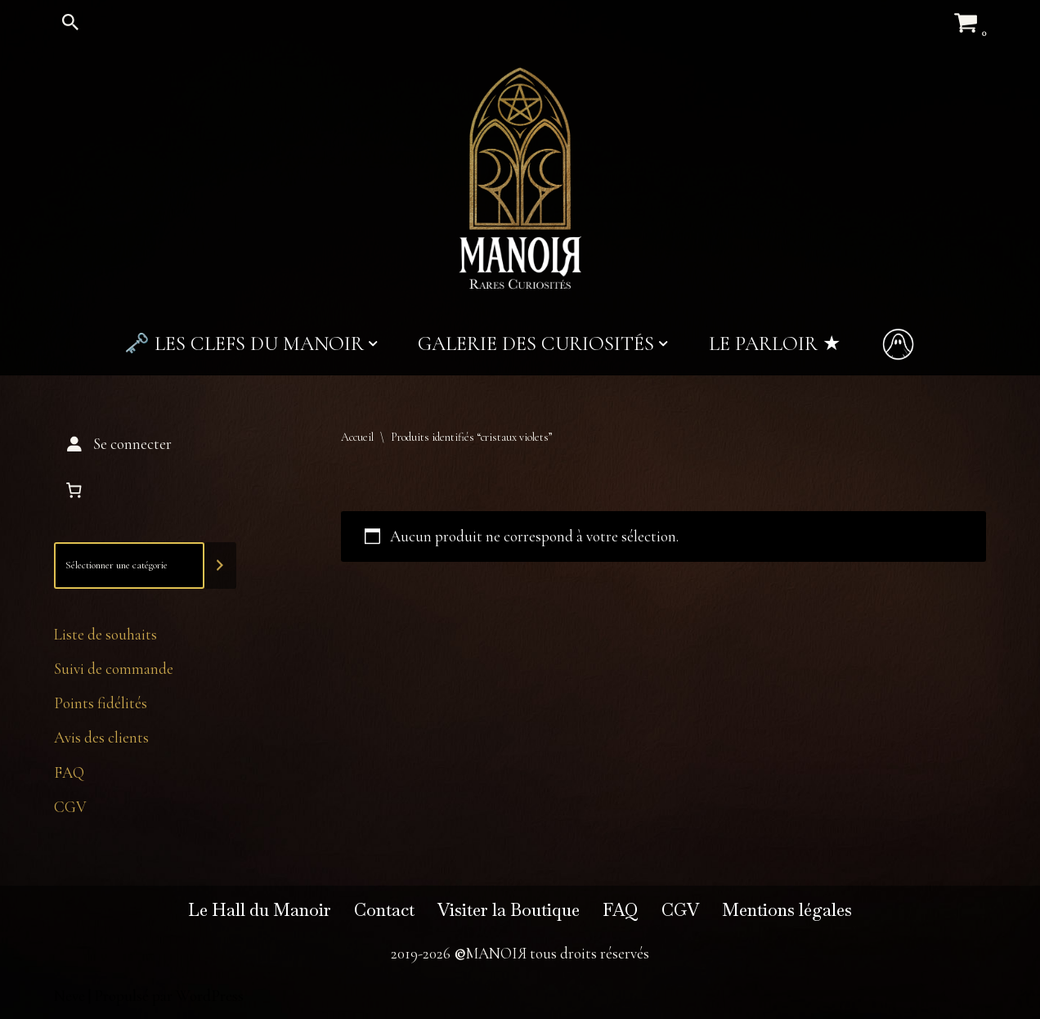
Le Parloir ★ (775, 343)
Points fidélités (100, 703)
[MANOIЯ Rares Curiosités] (520, 178)
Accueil (357, 437)
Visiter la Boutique (508, 910)
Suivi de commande (113, 668)
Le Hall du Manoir (259, 910)
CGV (70, 806)
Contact (384, 910)
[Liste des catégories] (129, 565)
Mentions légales (787, 910)
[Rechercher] (70, 22)
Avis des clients (101, 737)
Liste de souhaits (105, 634)
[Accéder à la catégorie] (220, 565)
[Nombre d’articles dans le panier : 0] (73, 490)
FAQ (69, 772)
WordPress (210, 995)
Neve (69, 995)
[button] (373, 343)
